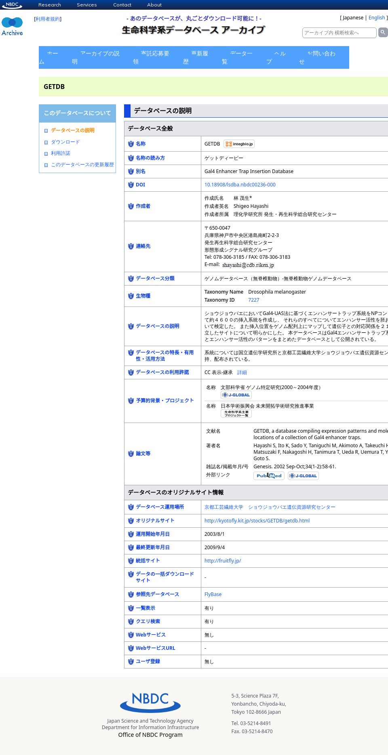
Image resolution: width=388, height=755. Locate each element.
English (377, 17)
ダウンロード (65, 142)
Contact (122, 5)
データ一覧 (237, 57)
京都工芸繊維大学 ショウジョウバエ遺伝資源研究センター (270, 506)
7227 (253, 299)
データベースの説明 (72, 130)
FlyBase (213, 594)
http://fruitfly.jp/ (223, 560)
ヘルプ (276, 57)
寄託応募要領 (151, 57)
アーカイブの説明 (96, 57)
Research (49, 5)
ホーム (48, 57)
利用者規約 (48, 18)
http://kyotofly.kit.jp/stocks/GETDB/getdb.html (257, 520)
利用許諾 (60, 153)
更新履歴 (195, 57)
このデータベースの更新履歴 (82, 164)
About (154, 5)
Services (87, 5)
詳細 (242, 372)
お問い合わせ (317, 57)
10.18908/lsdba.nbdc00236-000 (240, 184)
